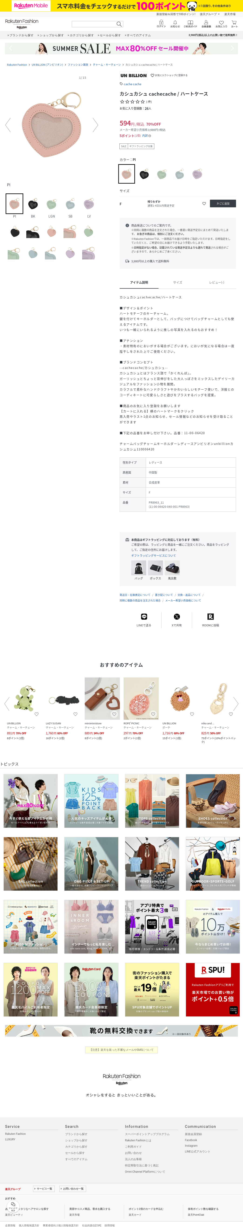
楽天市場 (230, 14)
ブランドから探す (76, 1129)
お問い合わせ (133, 1148)
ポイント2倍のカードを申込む (146, 1204)
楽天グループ (208, 14)
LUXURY (10, 1134)
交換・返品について (189, 590)
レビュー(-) (216, 282)
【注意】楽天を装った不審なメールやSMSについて (121, 1045)
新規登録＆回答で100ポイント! (175, 14)
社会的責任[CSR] (91, 1220)
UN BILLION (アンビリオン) (47, 65)
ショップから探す (76, 1135)
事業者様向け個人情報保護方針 (61, 1220)
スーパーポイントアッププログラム (147, 1129)
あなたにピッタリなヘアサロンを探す (27, 1204)
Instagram (191, 1141)
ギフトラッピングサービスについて (153, 555)
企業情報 (10, 1220)
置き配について (164, 590)
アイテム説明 (139, 282)
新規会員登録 (193, 1129)
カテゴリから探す (76, 1142)
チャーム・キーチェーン (107, 65)
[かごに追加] (223, 203)
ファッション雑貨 (78, 65)
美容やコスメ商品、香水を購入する (89, 1204)
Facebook (191, 1135)
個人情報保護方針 (29, 1220)
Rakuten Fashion (17, 65)
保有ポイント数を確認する (203, 1204)
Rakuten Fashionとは (138, 1135)
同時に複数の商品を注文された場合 (140, 596)
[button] (51, 125)
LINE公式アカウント (197, 1147)
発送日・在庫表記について (135, 590)
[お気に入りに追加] (204, 204)
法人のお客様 (133, 1154)
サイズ (177, 282)
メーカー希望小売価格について (183, 596)
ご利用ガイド (133, 1142)
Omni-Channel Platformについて (145, 1167)
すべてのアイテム (76, 1154)
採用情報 (110, 1220)
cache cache (132, 84)
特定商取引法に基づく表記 (142, 1160)
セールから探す (75, 1148)
